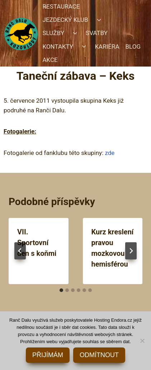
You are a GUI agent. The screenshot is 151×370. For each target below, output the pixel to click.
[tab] (61, 290)
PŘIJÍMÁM (47, 355)
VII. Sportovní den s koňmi (36, 243)
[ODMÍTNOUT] (142, 340)
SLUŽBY (53, 32)
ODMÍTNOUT (99, 355)
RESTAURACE (61, 6)
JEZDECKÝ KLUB (65, 19)
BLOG (133, 46)
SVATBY (97, 32)
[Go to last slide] (20, 250)
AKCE (50, 59)
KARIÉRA (107, 46)
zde (109, 152)
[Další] (131, 250)
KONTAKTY (58, 46)
